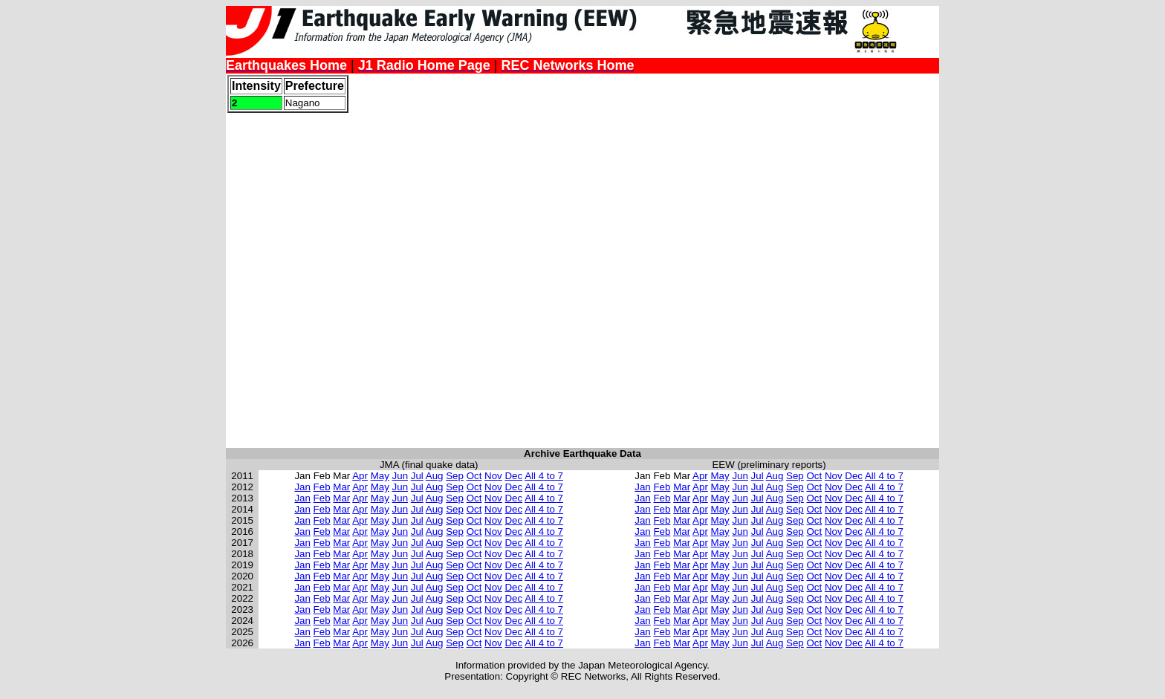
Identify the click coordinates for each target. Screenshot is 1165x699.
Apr (360, 475)
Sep (455, 475)
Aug (435, 475)
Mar (341, 486)
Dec (513, 475)
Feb (322, 486)
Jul (417, 475)
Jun (400, 475)
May (380, 475)
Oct (474, 475)
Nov (493, 475)
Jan (302, 486)
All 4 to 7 (544, 475)
